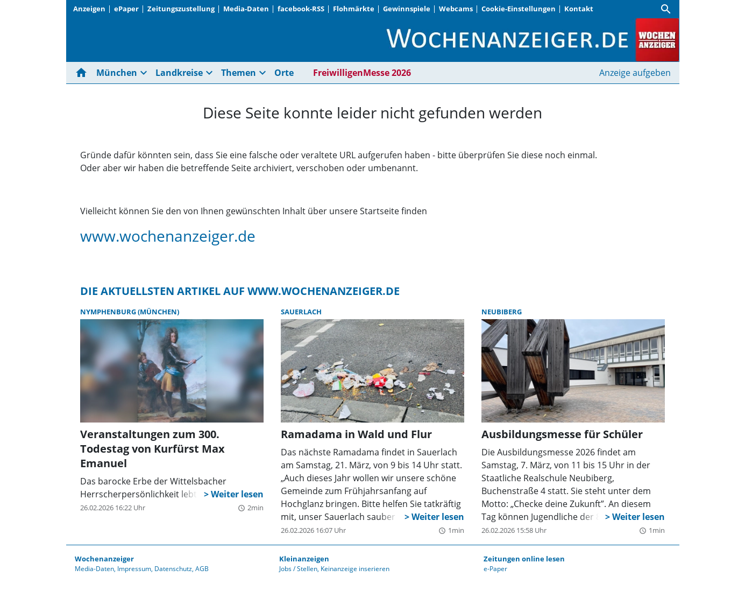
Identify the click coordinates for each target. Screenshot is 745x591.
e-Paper (495, 568)
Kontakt (578, 8)
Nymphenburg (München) (129, 311)
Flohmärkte (353, 8)
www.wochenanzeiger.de (168, 236)
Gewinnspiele (406, 8)
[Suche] (666, 9)
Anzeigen (89, 8)
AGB (202, 568)
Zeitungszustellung (181, 8)
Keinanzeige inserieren (355, 568)
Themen (238, 73)
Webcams (456, 8)
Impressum (134, 568)
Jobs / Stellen (298, 568)
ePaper (126, 8)
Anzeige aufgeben (635, 73)
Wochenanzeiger (104, 559)
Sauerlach (301, 311)
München (116, 73)
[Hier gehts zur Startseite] (83, 72)
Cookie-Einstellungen (518, 8)
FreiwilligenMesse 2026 (362, 73)
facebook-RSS (301, 8)
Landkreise (179, 73)
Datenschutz (173, 568)
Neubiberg (501, 311)
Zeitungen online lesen (524, 559)
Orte (284, 73)
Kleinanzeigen (304, 559)
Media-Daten (246, 8)
